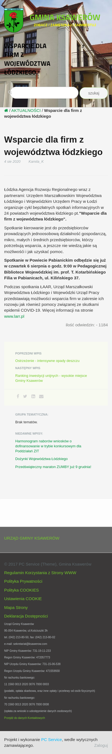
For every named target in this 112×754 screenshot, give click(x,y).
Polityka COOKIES (21, 590)
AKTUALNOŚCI (26, 110)
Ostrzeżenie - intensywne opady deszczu (47, 361)
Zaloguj (101, 745)
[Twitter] (25, 396)
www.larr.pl (14, 316)
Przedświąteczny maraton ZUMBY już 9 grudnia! (53, 467)
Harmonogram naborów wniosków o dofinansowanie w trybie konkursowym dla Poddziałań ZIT (48, 446)
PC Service (51, 739)
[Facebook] (18, 396)
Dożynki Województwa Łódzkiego (41, 459)
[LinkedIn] (33, 396)
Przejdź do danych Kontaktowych (24, 717)
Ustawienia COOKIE (23, 598)
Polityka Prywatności (23, 581)
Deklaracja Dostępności (26, 616)
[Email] (41, 396)
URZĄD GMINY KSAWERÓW (31, 538)
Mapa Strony (16, 607)
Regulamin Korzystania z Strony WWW (40, 572)
